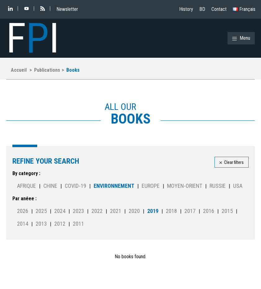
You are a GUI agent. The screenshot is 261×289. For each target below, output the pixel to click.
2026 (22, 211)
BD (202, 9)
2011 (78, 223)
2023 (78, 211)
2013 (41, 223)
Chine (50, 186)
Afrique (26, 186)
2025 (41, 211)
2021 (115, 211)
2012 (59, 223)
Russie (218, 186)
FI (32, 38)
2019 (152, 211)
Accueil (19, 70)
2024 (59, 211)
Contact (219, 9)
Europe (151, 186)
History (186, 9)
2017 (190, 211)
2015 (227, 211)
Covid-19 (75, 186)
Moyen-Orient (184, 186)
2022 (97, 211)
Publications (47, 70)
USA (237, 186)
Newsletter (67, 9)
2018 (171, 211)
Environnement (114, 186)
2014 (22, 223)
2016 (208, 211)
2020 (134, 211)
